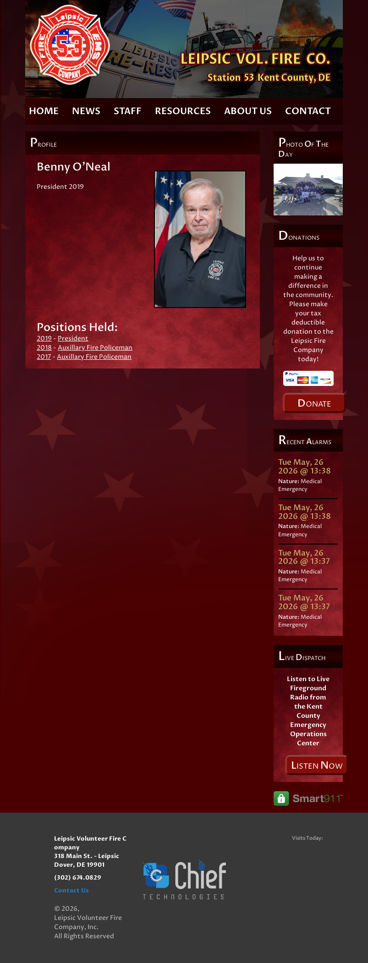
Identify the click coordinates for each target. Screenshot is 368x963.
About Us (248, 111)
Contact (308, 111)
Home (44, 111)
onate (314, 403)
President (73, 338)
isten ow (317, 765)
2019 (44, 338)
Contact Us (71, 890)
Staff (128, 111)
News (86, 111)
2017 (44, 356)
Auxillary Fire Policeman (95, 347)
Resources (183, 111)
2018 (44, 347)
